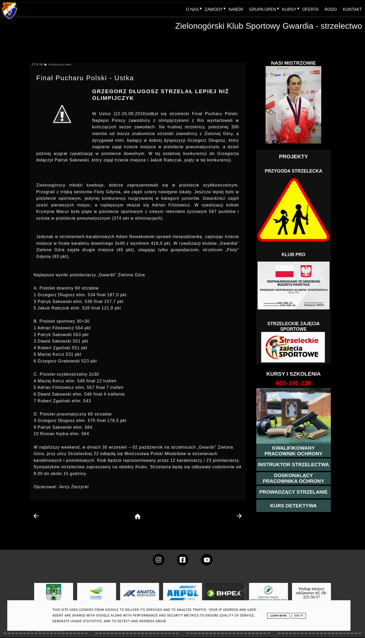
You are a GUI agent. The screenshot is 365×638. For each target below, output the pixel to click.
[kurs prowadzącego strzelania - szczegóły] (293, 492)
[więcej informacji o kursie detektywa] (293, 506)
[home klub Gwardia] (9, 19)
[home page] (137, 517)
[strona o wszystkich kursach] (293, 383)
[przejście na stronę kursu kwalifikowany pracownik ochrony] (293, 451)
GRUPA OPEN (262, 9)
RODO (330, 9)
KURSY (289, 9)
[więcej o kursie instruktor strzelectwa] (293, 465)
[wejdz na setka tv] (207, 560)
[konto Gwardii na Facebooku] (182, 560)
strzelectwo (60, 64)
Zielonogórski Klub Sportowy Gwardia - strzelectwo (268, 26)
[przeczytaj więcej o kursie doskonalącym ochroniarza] (293, 478)
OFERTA (310, 9)
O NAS (191, 9)
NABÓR (235, 9)
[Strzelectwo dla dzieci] (293, 347)
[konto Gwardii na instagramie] (158, 560)
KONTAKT (352, 9)
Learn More (278, 615)
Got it (299, 615)
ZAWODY (213, 9)
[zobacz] (267, 597)
